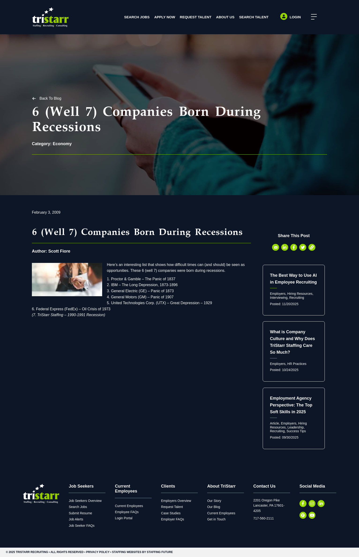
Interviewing (279, 297)
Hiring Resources (299, 294)
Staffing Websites (126, 552)
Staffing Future (160, 552)
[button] (312, 17)
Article (274, 423)
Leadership (296, 427)
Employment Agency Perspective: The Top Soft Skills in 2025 (291, 405)
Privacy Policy (97, 552)
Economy (62, 143)
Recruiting (296, 297)
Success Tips (296, 431)
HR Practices (297, 364)
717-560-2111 (263, 518)
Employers (277, 294)
